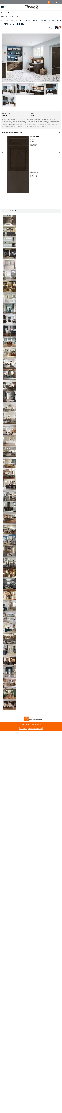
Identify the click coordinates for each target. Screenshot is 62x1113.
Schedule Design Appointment (35, 728)
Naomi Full (34, 137)
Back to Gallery (7, 13)
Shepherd (34, 172)
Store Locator (23, 728)
